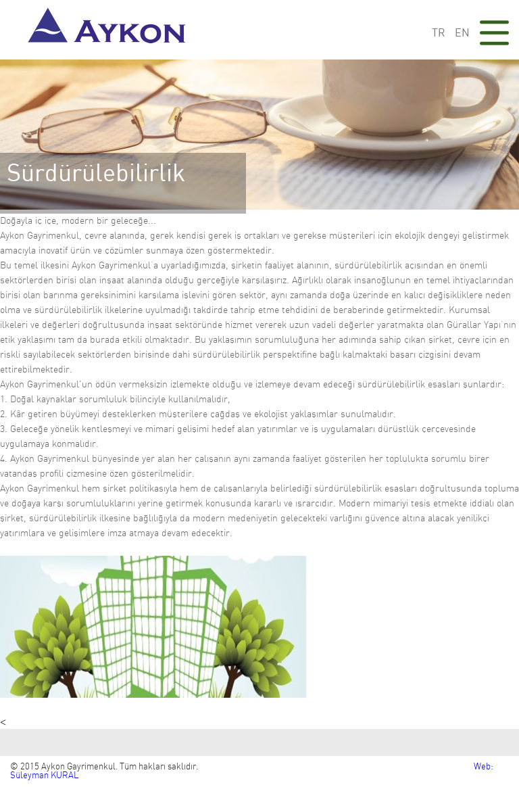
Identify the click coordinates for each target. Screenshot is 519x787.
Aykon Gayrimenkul (111, 30)
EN (462, 33)
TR (438, 33)
